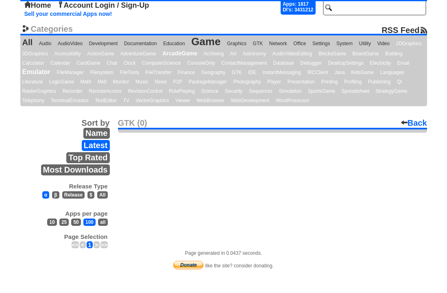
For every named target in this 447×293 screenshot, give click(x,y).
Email (403, 63)
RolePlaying (182, 91)
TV (126, 100)
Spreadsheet (355, 91)
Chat (112, 63)
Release (73, 195)
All (27, 42)
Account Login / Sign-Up (103, 5)
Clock (130, 63)
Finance (186, 72)
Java (339, 72)
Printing (329, 82)
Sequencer (261, 91)
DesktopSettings (346, 63)
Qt (399, 82)
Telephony (33, 100)
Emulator (36, 71)
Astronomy (254, 54)
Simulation (290, 91)
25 (64, 222)
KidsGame (362, 72)
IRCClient (317, 72)
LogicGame (61, 82)
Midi (102, 82)
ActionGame (100, 54)
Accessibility (67, 54)
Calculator (33, 63)
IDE (252, 72)
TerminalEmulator (70, 100)
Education (174, 43)
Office (299, 43)
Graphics (236, 43)
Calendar (60, 63)
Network (278, 43)
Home (37, 5)
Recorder (72, 91)
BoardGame (366, 54)
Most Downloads (75, 169)
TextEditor (106, 100)
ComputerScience (161, 63)
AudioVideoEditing (292, 54)
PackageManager (208, 82)
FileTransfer (159, 72)
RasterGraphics (39, 91)
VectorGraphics (152, 100)
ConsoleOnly (201, 63)
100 (89, 222)
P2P (178, 82)
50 (75, 222)
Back (414, 122)
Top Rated (87, 157)
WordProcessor (292, 100)
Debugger (311, 63)
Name (96, 133)
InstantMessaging (282, 72)
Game (205, 41)
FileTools (129, 72)
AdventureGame (138, 54)
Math (86, 82)
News (161, 82)
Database (283, 63)
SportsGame (321, 91)
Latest (96, 145)
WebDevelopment (250, 100)
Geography (213, 72)
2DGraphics (409, 43)
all (102, 222)
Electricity (380, 63)
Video (383, 43)
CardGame (88, 63)
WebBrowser (210, 100)
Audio (45, 43)
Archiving (214, 54)
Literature (32, 82)
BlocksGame (332, 54)
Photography (247, 82)
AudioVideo (70, 43)
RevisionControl (145, 91)
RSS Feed (400, 30)
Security (233, 91)
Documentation (140, 43)
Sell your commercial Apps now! (68, 14)
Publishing (379, 82)
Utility (365, 43)
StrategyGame (391, 91)
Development (103, 43)
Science (210, 91)
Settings (321, 43)
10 (52, 222)
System (344, 43)
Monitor (121, 82)
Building (394, 54)
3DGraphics (35, 54)
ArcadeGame (179, 53)
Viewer (182, 100)
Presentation (301, 82)
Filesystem (101, 72)
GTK (258, 43)
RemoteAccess (105, 91)
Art (233, 54)
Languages (392, 72)
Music (141, 82)
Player (274, 82)
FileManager (70, 72)
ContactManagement (243, 63)
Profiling (353, 82)
